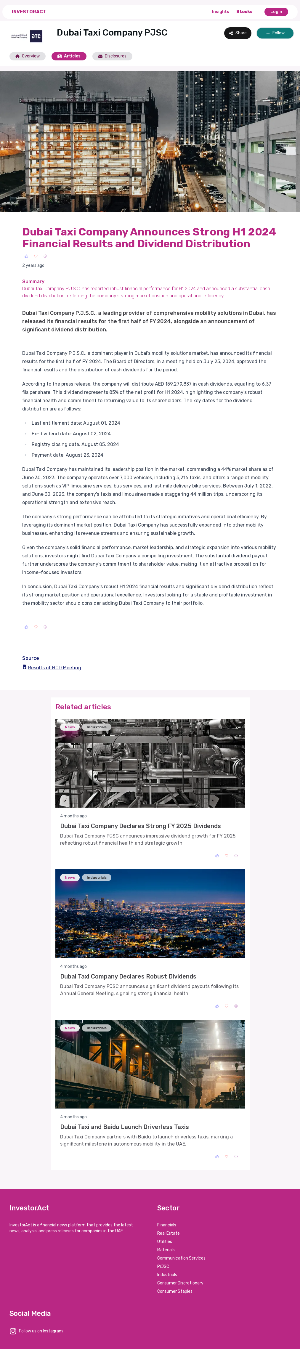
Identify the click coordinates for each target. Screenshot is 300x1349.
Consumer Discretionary (180, 1283)
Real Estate (168, 1233)
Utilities (164, 1241)
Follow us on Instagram (41, 1331)
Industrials (167, 1274)
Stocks (244, 11)
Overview (27, 56)
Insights (220, 11)
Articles (69, 56)
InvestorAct (29, 12)
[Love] (36, 256)
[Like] (26, 256)
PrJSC (163, 1266)
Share (238, 33)
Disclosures (112, 56)
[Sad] (45, 256)
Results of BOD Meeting (51, 668)
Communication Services (181, 1258)
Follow (275, 33)
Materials (166, 1249)
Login (276, 11)
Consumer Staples (174, 1291)
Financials (166, 1225)
